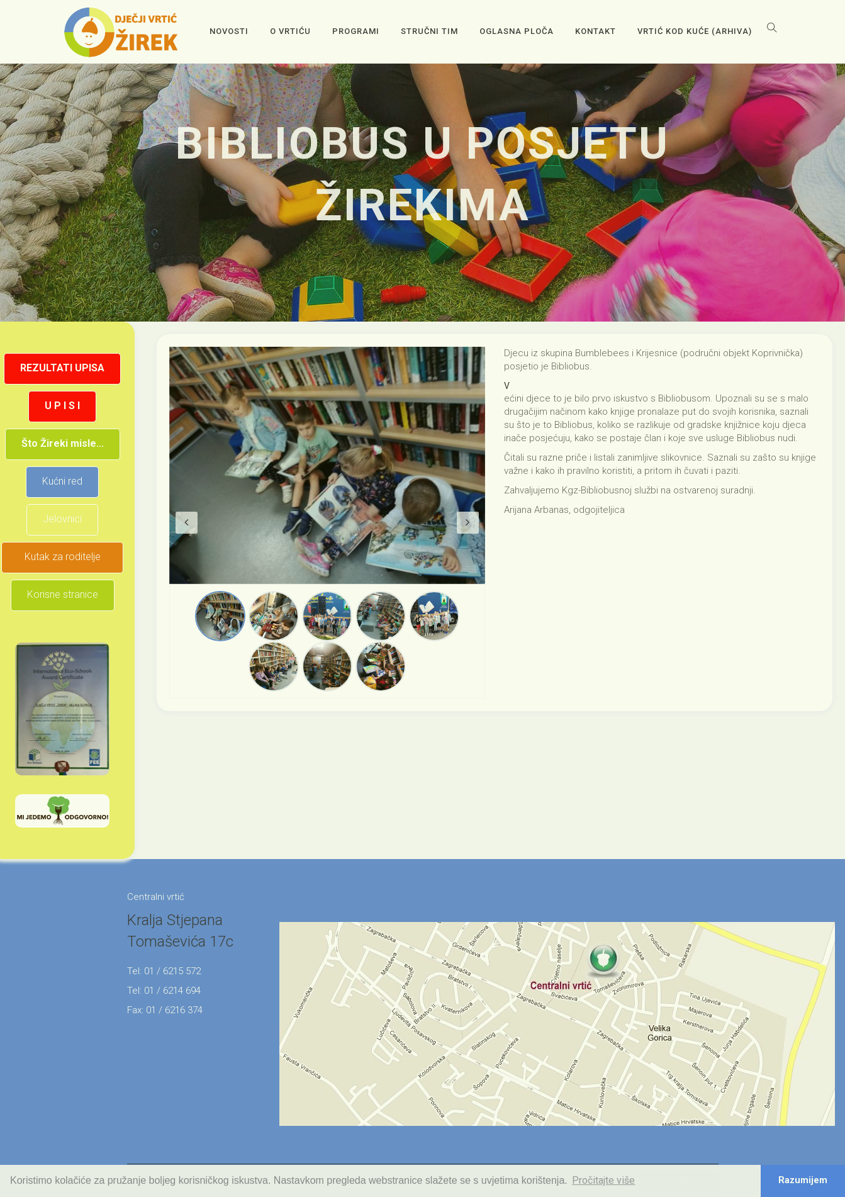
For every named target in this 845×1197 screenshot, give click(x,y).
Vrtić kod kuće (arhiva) (694, 31)
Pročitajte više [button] (603, 1180)
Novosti (229, 31)
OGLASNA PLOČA (516, 31)
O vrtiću (290, 31)
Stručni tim (429, 31)
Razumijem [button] (802, 1180)
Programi (355, 31)
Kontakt (595, 31)
